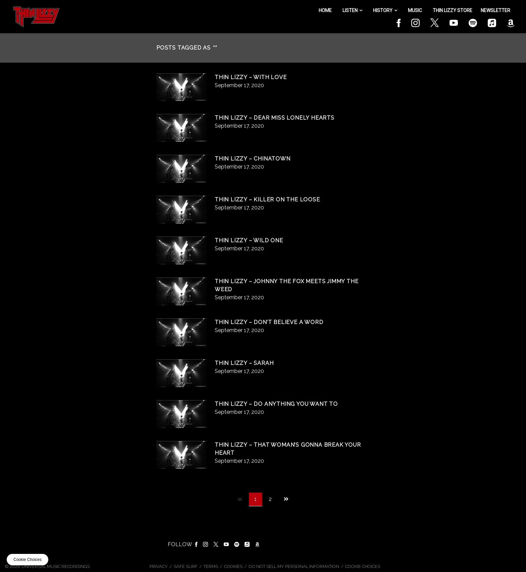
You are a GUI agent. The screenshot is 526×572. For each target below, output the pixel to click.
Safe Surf (186, 566)
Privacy (159, 566)
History (382, 10)
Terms (211, 566)
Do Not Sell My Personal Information (294, 566)
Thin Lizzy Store (452, 10)
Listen (350, 10)
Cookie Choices (362, 566)
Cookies (233, 566)
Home (325, 10)
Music (415, 10)
